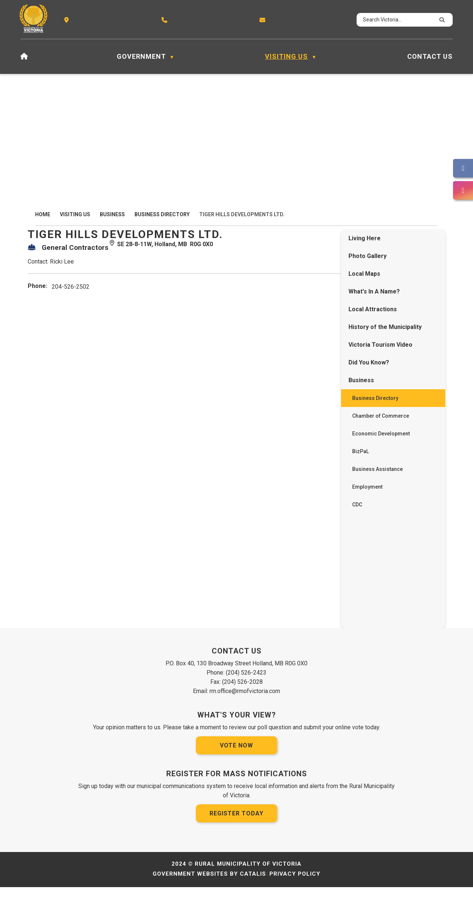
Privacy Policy (294, 899)
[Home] (24, 56)
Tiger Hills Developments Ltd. (242, 214)
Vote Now (236, 771)
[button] (441, 20)
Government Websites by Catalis (209, 899)
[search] (397, 20)
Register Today (236, 839)
